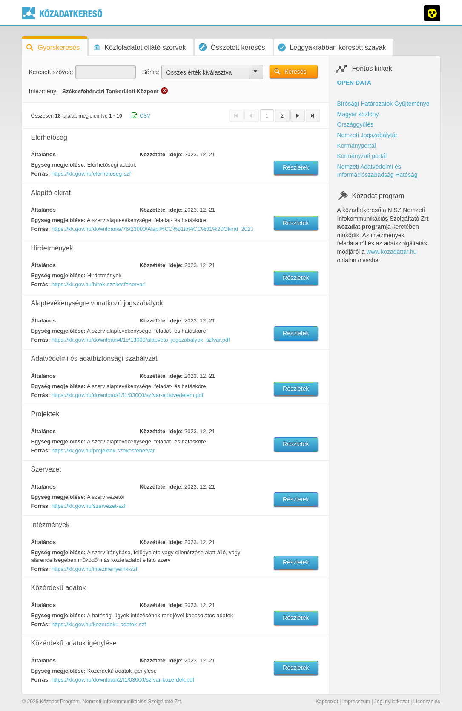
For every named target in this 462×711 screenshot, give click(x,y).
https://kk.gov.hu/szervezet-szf (89, 506)
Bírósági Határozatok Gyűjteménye (383, 103)
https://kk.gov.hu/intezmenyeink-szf (94, 569)
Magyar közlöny (358, 114)
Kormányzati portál (362, 156)
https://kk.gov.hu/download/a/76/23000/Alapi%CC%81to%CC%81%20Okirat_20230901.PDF (152, 229)
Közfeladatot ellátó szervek (139, 47)
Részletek (296, 167)
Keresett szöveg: (51, 72)
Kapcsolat (327, 702)
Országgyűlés (355, 124)
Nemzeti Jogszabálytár (367, 135)
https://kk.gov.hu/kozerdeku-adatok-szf (99, 624)
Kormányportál (356, 145)
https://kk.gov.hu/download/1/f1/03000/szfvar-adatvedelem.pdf (128, 395)
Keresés (295, 71)
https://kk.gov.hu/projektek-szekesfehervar (103, 450)
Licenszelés (426, 702)
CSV (145, 116)
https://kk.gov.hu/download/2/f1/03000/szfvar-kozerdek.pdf (123, 679)
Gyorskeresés (53, 47)
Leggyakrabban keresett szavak (332, 47)
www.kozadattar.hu (392, 251)
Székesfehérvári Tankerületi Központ (110, 91)
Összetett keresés (232, 47)
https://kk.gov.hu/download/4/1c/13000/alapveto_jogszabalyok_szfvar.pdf (141, 340)
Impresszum (356, 702)
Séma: (150, 72)
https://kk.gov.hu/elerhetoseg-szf (91, 173)
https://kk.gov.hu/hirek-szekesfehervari (99, 284)
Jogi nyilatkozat (391, 702)
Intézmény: (43, 91)
